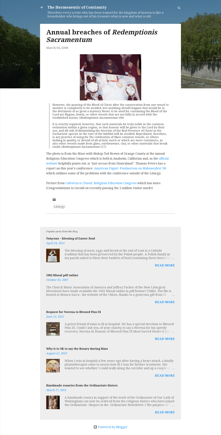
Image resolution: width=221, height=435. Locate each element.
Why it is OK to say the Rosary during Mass (77, 348)
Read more (165, 265)
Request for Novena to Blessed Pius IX (73, 312)
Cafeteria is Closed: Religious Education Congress (101, 183)
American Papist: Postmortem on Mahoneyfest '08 (130, 168)
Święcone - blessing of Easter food (70, 238)
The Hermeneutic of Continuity (77, 7)
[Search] (179, 8)
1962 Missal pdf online (62, 275)
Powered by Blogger (110, 427)
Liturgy (59, 206)
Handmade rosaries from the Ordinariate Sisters (82, 385)
